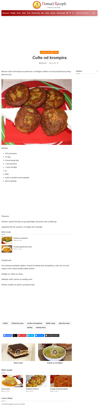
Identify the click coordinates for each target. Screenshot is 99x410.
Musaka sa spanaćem (21, 238)
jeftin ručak (51, 323)
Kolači (24, 13)
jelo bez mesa (65, 323)
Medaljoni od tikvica (32, 389)
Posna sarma (5, 389)
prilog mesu (41, 327)
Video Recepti (61, 13)
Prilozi (55, 52)
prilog (30, 327)
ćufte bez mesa (17, 323)
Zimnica (52, 13)
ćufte (6, 323)
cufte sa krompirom (35, 323)
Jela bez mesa (46, 52)
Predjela (12, 13)
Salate (47, 13)
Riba (42, 13)
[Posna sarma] (12, 381)
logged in (11, 404)
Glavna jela (5, 13)
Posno (19, 13)
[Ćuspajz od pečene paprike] (61, 381)
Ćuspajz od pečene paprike (59, 389)
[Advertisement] (49, 32)
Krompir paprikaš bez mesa (23, 247)
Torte (28, 13)
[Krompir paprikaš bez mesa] (7, 249)
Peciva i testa (36, 13)
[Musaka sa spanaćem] (7, 240)
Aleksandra (44, 63)
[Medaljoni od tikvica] (36, 381)
